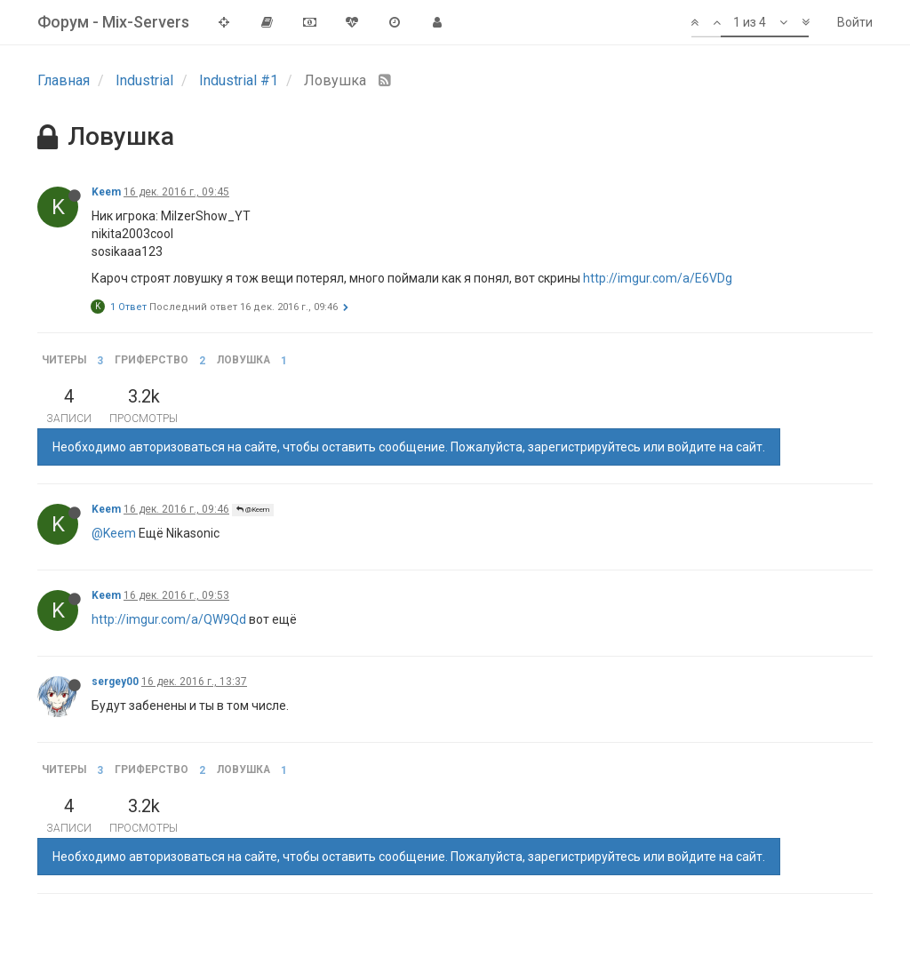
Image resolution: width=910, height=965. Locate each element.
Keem (106, 192)
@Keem (252, 510)
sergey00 (115, 681)
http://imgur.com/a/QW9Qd (169, 619)
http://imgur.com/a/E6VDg (657, 278)
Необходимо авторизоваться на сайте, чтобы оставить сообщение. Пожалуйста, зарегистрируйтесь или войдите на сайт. (408, 447)
